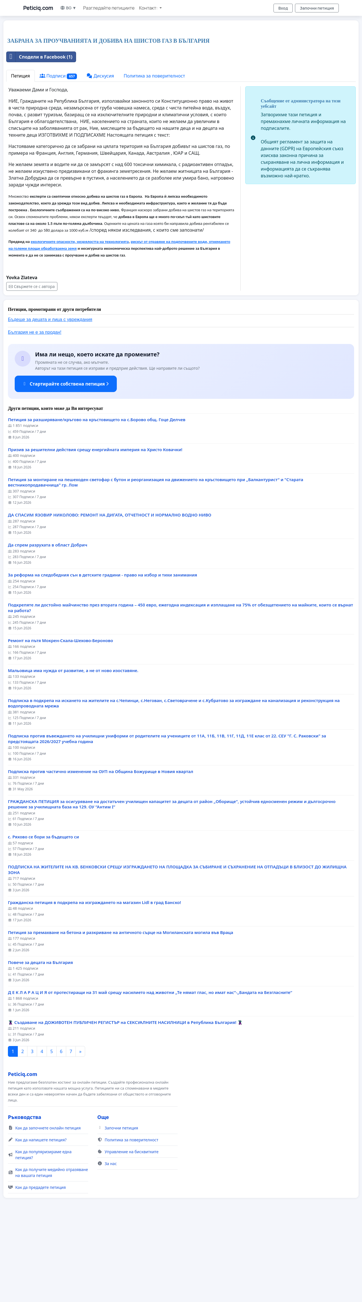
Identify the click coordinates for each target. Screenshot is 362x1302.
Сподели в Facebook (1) (39, 136)
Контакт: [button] (148, 8)
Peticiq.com (38, 8)
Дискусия (100, 155)
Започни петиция (317, 8)
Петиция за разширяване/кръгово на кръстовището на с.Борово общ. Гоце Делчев (97, 499)
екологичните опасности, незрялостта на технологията (80, 320)
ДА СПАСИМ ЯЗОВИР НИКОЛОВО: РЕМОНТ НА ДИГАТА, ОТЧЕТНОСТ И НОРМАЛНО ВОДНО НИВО (109, 594)
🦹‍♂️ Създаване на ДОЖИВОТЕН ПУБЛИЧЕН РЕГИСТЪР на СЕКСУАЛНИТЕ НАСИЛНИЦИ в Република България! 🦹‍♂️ (125, 1101)
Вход (283, 8)
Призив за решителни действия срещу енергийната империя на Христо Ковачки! (95, 528)
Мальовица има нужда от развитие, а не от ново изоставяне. (73, 749)
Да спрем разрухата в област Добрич (47, 624)
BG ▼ (68, 7)
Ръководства (24, 1196)
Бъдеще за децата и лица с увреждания (50, 398)
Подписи (58, 155)
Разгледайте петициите (109, 8)
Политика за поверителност (154, 155)
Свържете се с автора (32, 365)
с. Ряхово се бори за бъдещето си (43, 916)
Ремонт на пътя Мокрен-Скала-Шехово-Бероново (60, 719)
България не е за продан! (34, 411)
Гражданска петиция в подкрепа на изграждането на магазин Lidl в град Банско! (94, 981)
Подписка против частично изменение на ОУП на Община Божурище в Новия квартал (100, 850)
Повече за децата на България (40, 1041)
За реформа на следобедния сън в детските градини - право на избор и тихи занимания (102, 654)
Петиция (20, 155)
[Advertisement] (176, 69)
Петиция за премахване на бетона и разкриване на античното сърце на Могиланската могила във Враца (120, 1011)
